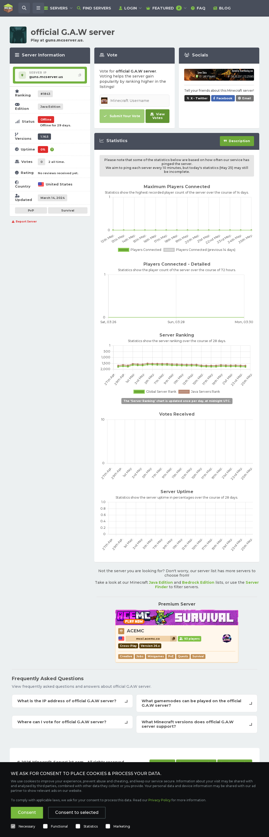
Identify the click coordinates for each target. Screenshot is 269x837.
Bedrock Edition (198, 582)
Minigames (156, 656)
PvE (171, 656)
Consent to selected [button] (77, 812)
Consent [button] (27, 812)
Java (50, 107)
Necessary (27, 826)
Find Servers (94, 8)
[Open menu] (38, 8)
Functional (59, 826)
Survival (67, 210)
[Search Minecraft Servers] (24, 8)
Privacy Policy (159, 800)
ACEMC (135, 630)
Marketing (121, 826)
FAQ (198, 8)
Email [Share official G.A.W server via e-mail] (246, 98)
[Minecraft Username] (134, 101)
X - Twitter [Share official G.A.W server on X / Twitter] (199, 98)
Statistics (91, 826)
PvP (31, 210)
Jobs (139, 656)
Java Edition (161, 582)
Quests (183, 656)
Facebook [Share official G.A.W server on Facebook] (224, 98)
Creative (126, 656)
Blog (222, 8)
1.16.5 (44, 136)
